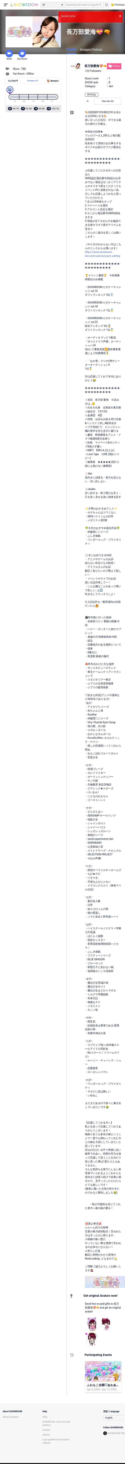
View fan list (108, 101)
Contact (46, 1430)
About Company (11, 1417)
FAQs (45, 1417)
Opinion (46, 1434)
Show (9, 55)
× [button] (120, 16)
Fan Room (22, 55)
